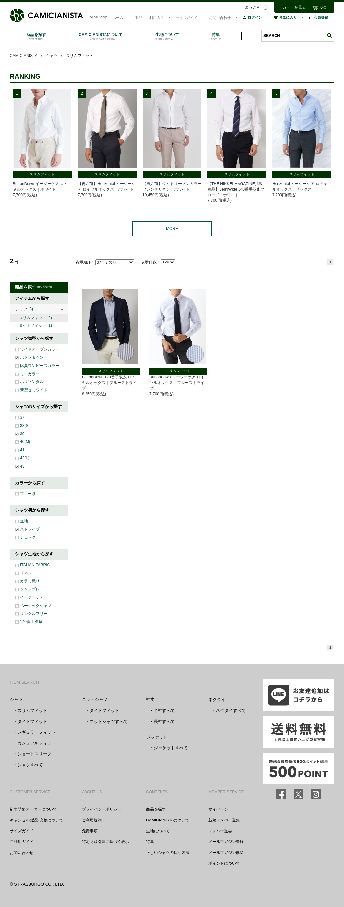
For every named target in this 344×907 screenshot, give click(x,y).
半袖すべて (164, 710)
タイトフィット (35, 325)
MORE (172, 228)
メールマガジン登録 (226, 841)
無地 (24, 521)
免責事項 (90, 831)
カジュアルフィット (36, 743)
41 (22, 450)
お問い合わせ (220, 18)
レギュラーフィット (36, 732)
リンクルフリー (34, 613)
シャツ (24, 309)
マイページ (218, 809)
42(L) (24, 458)
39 (22, 434)
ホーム (117, 18)
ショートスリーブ (34, 753)
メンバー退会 (220, 831)
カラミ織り (30, 581)
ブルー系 (28, 494)
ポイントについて (224, 863)
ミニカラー (30, 374)
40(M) (25, 441)
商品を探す (156, 809)
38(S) (24, 425)
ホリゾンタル (32, 381)
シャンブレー (32, 589)
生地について (158, 831)
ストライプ (30, 529)
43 (22, 466)
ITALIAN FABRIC (35, 565)
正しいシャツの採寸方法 (167, 852)
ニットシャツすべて (108, 721)
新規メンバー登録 (224, 820)
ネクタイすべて (231, 710)
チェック (28, 537)
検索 (329, 35)
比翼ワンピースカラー (39, 365)
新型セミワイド (34, 390)
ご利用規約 (92, 820)
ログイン (252, 17)
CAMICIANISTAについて (167, 820)
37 (22, 417)
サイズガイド (186, 18)
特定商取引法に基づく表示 (105, 841)
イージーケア (32, 597)
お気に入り (285, 17)
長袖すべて (164, 721)
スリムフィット (35, 318)
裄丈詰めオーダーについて (33, 809)
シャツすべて (30, 764)
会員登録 (318, 17)
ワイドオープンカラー (39, 349)
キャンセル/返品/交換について (36, 820)
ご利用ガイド (21, 841)
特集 (150, 841)
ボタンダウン (32, 357)
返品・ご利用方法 (149, 18)
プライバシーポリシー (101, 809)
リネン (26, 573)
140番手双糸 (31, 621)
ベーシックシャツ (35, 605)
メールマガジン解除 (226, 852)
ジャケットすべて (171, 747)
